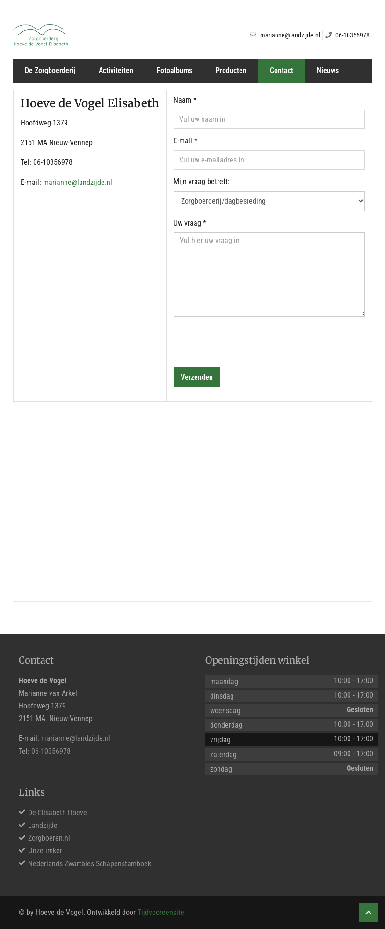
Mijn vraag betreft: (202, 181)
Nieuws (328, 70)
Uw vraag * (190, 223)
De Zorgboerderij (50, 70)
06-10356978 (51, 751)
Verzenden (197, 377)
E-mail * (185, 140)
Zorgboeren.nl (49, 837)
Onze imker (45, 850)
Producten (231, 70)
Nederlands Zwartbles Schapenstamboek (89, 863)
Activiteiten (116, 70)
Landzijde (43, 825)
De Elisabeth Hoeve (57, 812)
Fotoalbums (174, 70)
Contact (281, 70)
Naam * (185, 100)
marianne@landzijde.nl (77, 182)
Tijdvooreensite (161, 912)
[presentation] (245, 342)
